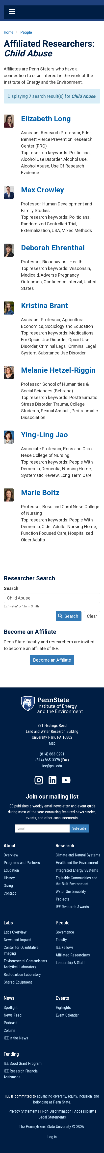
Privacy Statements (23, 1111)
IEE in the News (16, 1038)
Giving (8, 885)
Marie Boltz (40, 492)
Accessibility (84, 1111)
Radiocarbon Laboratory (22, 974)
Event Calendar (67, 1015)
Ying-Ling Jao (44, 434)
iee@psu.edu (52, 766)
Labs (8, 923)
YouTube (66, 780)
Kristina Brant (44, 305)
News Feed (13, 1015)
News (9, 998)
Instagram (39, 780)
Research (65, 846)
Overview (11, 855)
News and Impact (17, 939)
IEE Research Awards (72, 906)
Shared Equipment (18, 982)
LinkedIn (52, 780)
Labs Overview (15, 932)
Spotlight (11, 1007)
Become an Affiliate (52, 660)
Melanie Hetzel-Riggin (58, 370)
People (26, 32)
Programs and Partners (22, 862)
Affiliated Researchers (73, 955)
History (9, 878)
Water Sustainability (71, 891)
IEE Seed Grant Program (23, 1063)
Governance (65, 932)
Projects (62, 899)
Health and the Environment (77, 862)
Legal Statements (52, 1117)
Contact (10, 893)
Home (8, 32)
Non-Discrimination (56, 1111)
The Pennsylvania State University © (51, 1126)
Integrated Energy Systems (77, 870)
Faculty (61, 939)
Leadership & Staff (70, 962)
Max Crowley (42, 189)
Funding (11, 1054)
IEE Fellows (65, 947)
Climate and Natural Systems (78, 855)
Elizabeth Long (46, 118)
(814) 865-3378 (47, 760)
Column (9, 1030)
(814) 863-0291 (52, 754)
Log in (52, 1137)
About (10, 846)
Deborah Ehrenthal (53, 247)
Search (11, 588)
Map (52, 743)
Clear (92, 616)
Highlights (63, 1007)
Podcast (10, 1022)
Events (62, 998)
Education (11, 870)
